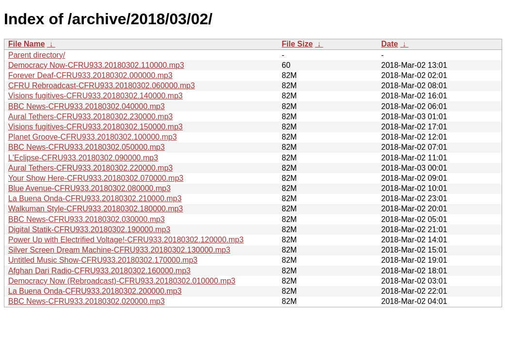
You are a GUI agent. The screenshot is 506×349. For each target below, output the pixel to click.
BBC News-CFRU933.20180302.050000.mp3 (86, 147)
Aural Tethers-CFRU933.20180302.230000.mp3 (90, 116)
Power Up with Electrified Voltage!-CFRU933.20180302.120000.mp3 (126, 240)
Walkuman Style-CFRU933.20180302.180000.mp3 (95, 209)
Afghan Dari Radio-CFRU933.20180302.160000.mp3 (99, 271)
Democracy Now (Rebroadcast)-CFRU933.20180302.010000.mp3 (122, 281)
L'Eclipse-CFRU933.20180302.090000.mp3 (83, 158)
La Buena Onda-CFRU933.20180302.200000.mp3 (95, 291)
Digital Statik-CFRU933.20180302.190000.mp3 (89, 229)
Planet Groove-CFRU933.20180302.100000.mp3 (92, 137)
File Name (26, 44)
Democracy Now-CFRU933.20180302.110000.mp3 (96, 65)
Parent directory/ (36, 55)
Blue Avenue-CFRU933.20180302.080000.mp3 (89, 188)
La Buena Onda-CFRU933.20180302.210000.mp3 (95, 198)
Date (389, 44)
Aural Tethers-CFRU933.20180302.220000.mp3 (90, 168)
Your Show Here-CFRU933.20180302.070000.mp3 (95, 178)
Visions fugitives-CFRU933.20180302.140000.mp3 (95, 96)
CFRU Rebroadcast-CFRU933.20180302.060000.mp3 (101, 85)
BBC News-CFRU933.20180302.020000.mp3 (86, 301)
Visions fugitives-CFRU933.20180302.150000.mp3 (95, 127)
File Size (297, 44)
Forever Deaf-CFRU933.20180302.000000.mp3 (90, 75)
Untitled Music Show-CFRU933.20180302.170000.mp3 (102, 260)
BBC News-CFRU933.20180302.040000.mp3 (86, 106)
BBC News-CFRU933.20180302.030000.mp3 (86, 219)
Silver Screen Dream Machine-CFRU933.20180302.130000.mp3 (119, 250)
